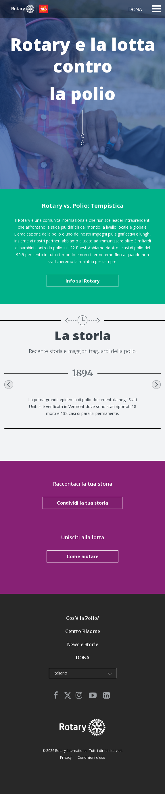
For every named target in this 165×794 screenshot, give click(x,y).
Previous (8, 384)
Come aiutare (83, 556)
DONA (135, 9)
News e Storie (82, 644)
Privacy (66, 757)
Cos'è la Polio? (82, 618)
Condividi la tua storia (82, 503)
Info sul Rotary (82, 281)
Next (156, 384)
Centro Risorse (82, 631)
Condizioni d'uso (91, 757)
